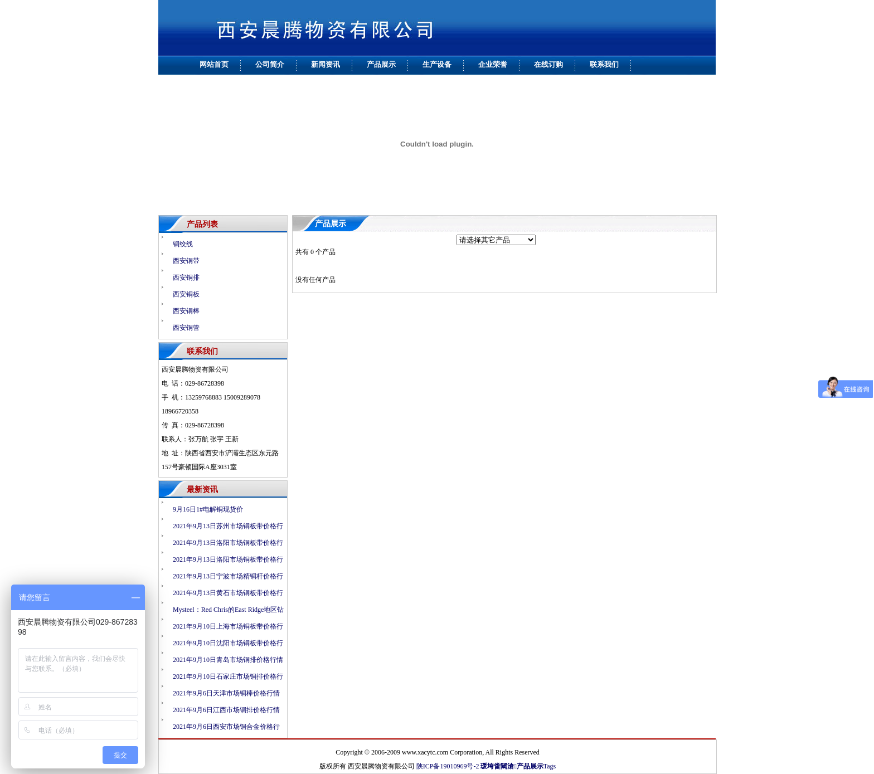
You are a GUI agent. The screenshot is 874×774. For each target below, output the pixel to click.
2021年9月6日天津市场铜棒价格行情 (226, 693)
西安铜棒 (186, 311)
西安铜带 (186, 261)
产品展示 (381, 64)
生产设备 (437, 64)
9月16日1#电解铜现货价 (208, 509)
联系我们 (604, 64)
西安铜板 (186, 294)
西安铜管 (186, 328)
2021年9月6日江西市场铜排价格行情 (226, 710)
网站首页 (214, 64)
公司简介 (269, 64)
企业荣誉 (492, 64)
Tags (549, 766)
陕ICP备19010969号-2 (447, 766)
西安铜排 (186, 277)
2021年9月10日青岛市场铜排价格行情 (228, 660)
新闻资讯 (325, 64)
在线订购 (548, 64)
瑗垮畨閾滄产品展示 (511, 766)
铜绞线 (183, 244)
